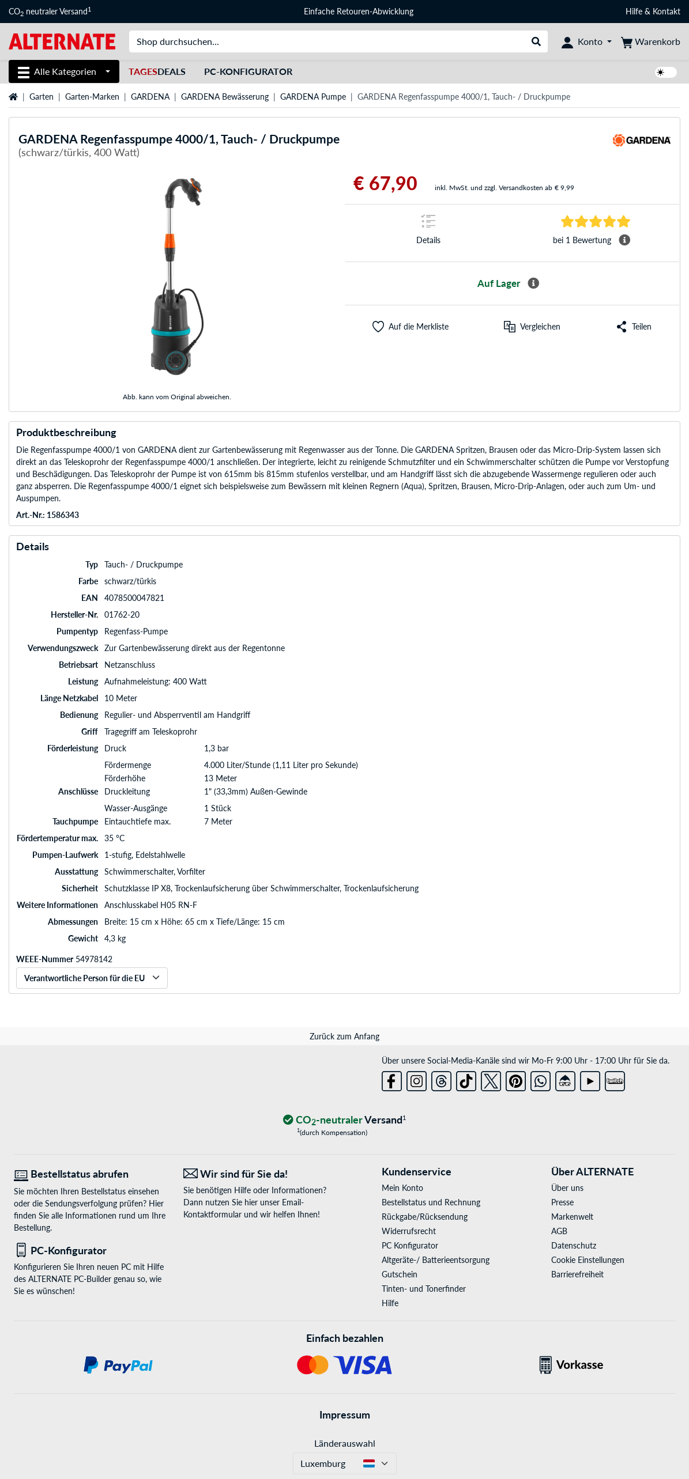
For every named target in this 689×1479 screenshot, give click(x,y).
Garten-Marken (92, 96)
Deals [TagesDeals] (157, 71)
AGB (559, 1231)
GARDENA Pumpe (313, 96)
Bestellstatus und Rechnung (431, 1202)
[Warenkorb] (650, 41)
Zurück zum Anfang (344, 1036)
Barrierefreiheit (577, 1274)
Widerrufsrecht (409, 1231)
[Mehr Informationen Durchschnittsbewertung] (624, 240)
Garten (41, 96)
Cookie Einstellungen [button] (587, 1260)
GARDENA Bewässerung (225, 96)
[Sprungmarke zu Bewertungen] (595, 221)
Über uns (567, 1188)
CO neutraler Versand (50, 11)
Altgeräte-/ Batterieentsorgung (436, 1260)
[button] (410, 327)
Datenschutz (573, 1245)
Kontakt (666, 11)
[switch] (666, 72)
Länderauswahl (344, 1443)
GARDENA (150, 96)
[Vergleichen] (532, 327)
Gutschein (399, 1274)
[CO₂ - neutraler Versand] (344, 1120)
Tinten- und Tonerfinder (424, 1288)
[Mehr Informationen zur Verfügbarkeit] (533, 283)
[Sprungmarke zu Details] (428, 233)
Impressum (344, 1414)
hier (251, 1202)
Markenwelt (572, 1216)
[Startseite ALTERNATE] (62, 40)
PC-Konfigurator (248, 71)
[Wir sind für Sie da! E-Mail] (259, 1174)
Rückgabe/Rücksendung (425, 1216)
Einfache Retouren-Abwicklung (358, 11)
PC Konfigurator (410, 1245)
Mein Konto (402, 1188)
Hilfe (634, 11)
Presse (562, 1202)
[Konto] (587, 41)
